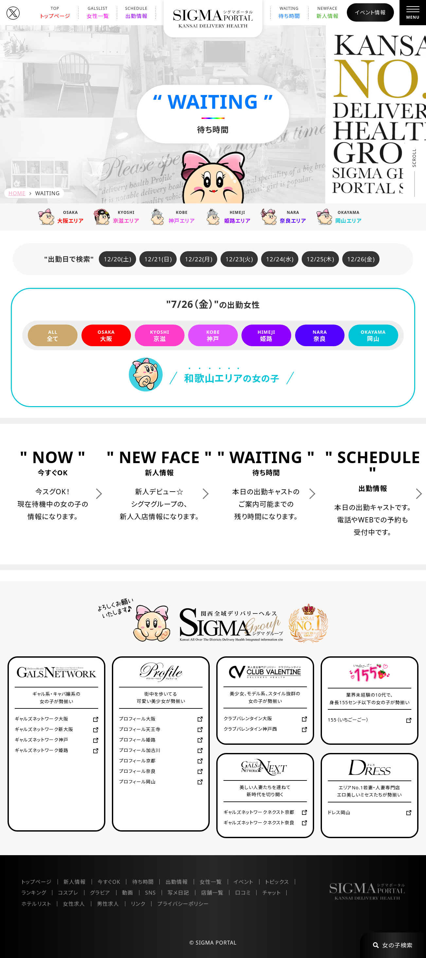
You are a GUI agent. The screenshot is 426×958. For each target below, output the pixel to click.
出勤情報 (136, 13)
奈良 (320, 336)
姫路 (266, 336)
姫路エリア (229, 216)
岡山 (373, 336)
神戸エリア (173, 216)
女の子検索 (393, 945)
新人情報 (327, 13)
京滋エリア (118, 216)
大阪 (106, 336)
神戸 (213, 336)
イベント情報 (370, 12)
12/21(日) (158, 259)
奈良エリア (285, 216)
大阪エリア (62, 216)
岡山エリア (340, 216)
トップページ (55, 13)
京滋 (160, 336)
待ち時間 (289, 13)
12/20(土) (118, 259)
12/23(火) (239, 259)
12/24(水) (280, 259)
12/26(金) (361, 259)
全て (53, 336)
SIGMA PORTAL (216, 942)
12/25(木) (320, 259)
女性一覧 (98, 13)
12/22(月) (199, 259)
